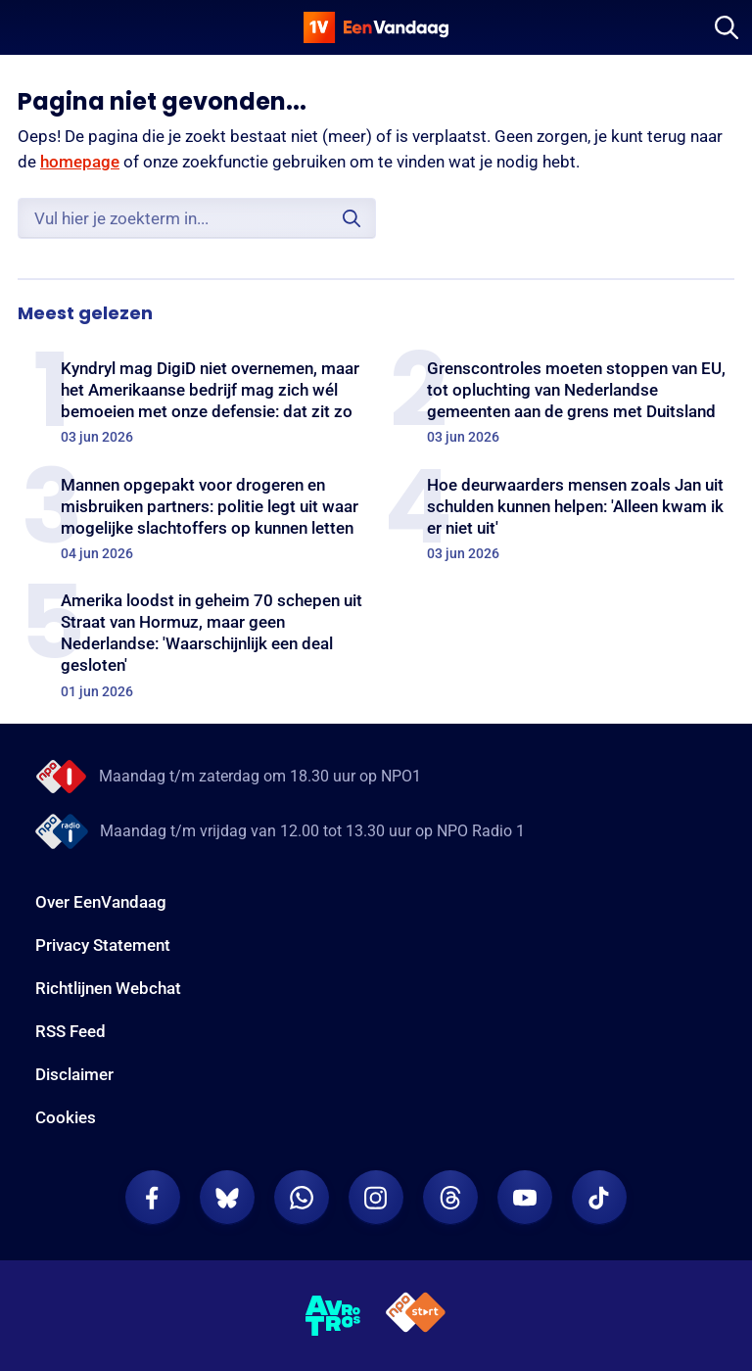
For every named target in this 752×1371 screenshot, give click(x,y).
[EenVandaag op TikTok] (599, 1197)
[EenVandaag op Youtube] (524, 1197)
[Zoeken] (726, 27)
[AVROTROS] (333, 1316)
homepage (79, 161)
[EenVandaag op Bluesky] (227, 1197)
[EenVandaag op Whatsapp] (301, 1197)
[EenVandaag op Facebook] (152, 1197)
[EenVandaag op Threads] (450, 1197)
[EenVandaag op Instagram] (376, 1197)
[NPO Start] (415, 1316)
